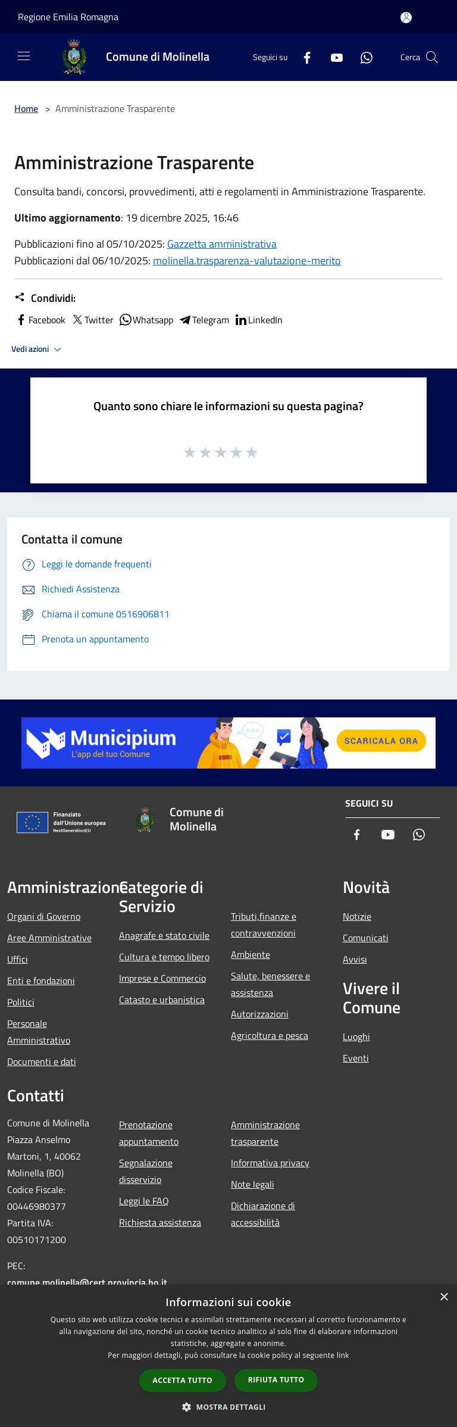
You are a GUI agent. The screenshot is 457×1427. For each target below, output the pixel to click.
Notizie (357, 916)
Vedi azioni (38, 349)
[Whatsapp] (362, 57)
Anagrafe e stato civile (164, 935)
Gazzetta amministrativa (222, 244)
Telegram (203, 320)
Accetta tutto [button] (182, 1380)
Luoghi (356, 1036)
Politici (21, 1002)
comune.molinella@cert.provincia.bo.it (87, 1282)
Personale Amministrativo (38, 1031)
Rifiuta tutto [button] (276, 1380)
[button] (228, 1407)
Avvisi (355, 959)
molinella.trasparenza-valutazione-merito (247, 260)
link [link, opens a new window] (343, 1355)
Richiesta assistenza (160, 1222)
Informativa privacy (270, 1163)
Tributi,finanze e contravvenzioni (263, 924)
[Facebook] (302, 57)
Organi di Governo (43, 916)
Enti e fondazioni (41, 980)
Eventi (356, 1058)
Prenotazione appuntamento (149, 1132)
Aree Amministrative (49, 937)
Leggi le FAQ (144, 1201)
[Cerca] (432, 57)
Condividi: (45, 298)
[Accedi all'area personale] (406, 17)
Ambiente (250, 954)
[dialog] (228, 1356)
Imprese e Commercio (162, 978)
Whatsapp (145, 320)
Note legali (252, 1184)
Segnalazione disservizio (146, 1171)
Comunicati (366, 937)
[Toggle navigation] (24, 56)
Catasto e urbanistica (162, 999)
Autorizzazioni (260, 1014)
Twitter (92, 320)
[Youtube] (332, 57)
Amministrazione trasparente (265, 1132)
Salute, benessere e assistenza (270, 984)
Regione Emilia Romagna (68, 17)
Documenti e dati (41, 1061)
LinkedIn (258, 320)
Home (26, 108)
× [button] (443, 1297)
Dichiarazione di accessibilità (263, 1213)
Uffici (17, 959)
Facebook (39, 320)
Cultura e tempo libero (164, 957)
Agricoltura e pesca (269, 1035)
